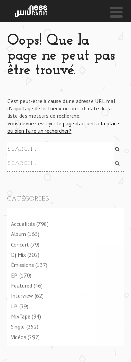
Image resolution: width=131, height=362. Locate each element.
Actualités (23, 223)
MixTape (20, 316)
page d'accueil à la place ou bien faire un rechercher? (63, 127)
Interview (22, 295)
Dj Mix (18, 254)
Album (18, 234)
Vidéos (18, 336)
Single (18, 326)
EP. (14, 275)
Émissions (22, 264)
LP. (14, 305)
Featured (21, 285)
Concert (20, 244)
